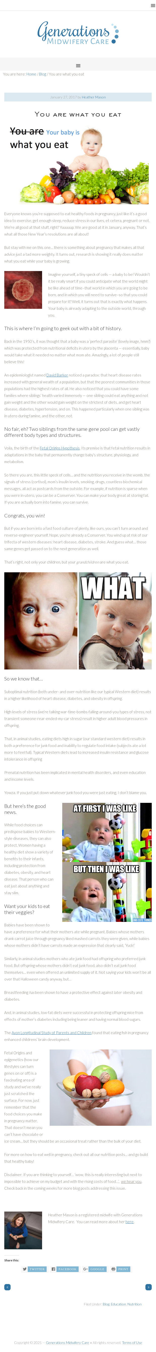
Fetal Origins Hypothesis (60, 448)
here (130, 1221)
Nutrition (135, 1304)
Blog (106, 1304)
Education (118, 1304)
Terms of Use (132, 1342)
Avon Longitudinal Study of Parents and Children (51, 1032)
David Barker (57, 375)
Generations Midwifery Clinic (78, 33)
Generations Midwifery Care (67, 1342)
